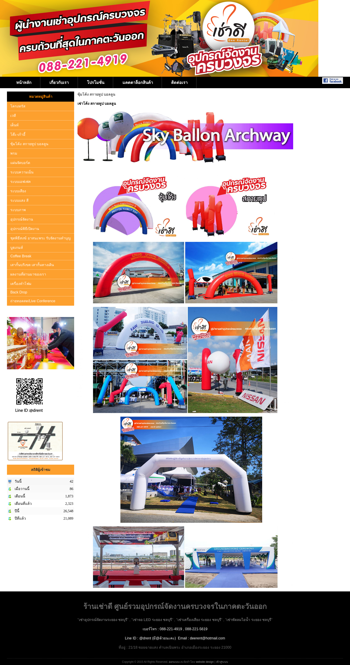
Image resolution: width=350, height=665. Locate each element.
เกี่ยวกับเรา (59, 82)
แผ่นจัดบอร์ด (20, 163)
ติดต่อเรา (179, 82)
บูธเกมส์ (16, 247)
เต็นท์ (14, 125)
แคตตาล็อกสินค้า (137, 82)
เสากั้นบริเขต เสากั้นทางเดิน (32, 265)
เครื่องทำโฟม (20, 284)
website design (205, 661)
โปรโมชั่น (95, 82)
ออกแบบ (174, 661)
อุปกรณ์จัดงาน (21, 219)
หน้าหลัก (23, 82)
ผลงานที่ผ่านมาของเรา (28, 274)
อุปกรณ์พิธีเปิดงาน (24, 229)
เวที (13, 116)
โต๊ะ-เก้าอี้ (17, 134)
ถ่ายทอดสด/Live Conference (32, 301)
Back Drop (18, 292)
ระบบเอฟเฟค (20, 182)
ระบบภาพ (18, 210)
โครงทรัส (17, 106)
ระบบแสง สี (19, 200)
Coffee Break (20, 256)
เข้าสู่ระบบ (222, 661)
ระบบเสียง (18, 191)
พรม (13, 153)
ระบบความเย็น (21, 172)
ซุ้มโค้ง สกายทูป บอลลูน (29, 144)
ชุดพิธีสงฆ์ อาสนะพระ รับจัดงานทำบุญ (40, 238)
